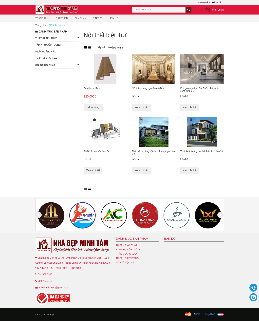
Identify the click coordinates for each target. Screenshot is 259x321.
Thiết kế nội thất (57, 37)
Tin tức (97, 18)
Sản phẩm (80, 18)
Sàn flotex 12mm (92, 88)
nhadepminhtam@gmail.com (53, 287)
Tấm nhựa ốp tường (48, 45)
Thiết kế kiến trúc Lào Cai (97, 151)
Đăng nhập (204, 2)
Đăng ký (216, 2)
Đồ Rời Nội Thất (57, 65)
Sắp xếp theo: (104, 47)
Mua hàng (93, 107)
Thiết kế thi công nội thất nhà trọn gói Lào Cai (153, 152)
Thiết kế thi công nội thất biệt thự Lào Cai (201, 151)
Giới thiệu (62, 18)
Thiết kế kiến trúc (46, 58)
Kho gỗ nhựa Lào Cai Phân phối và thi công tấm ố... (200, 89)
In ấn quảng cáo (45, 51)
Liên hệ (113, 18)
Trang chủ (42, 18)
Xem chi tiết (141, 107)
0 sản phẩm (217, 9)
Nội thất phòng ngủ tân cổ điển (148, 88)
